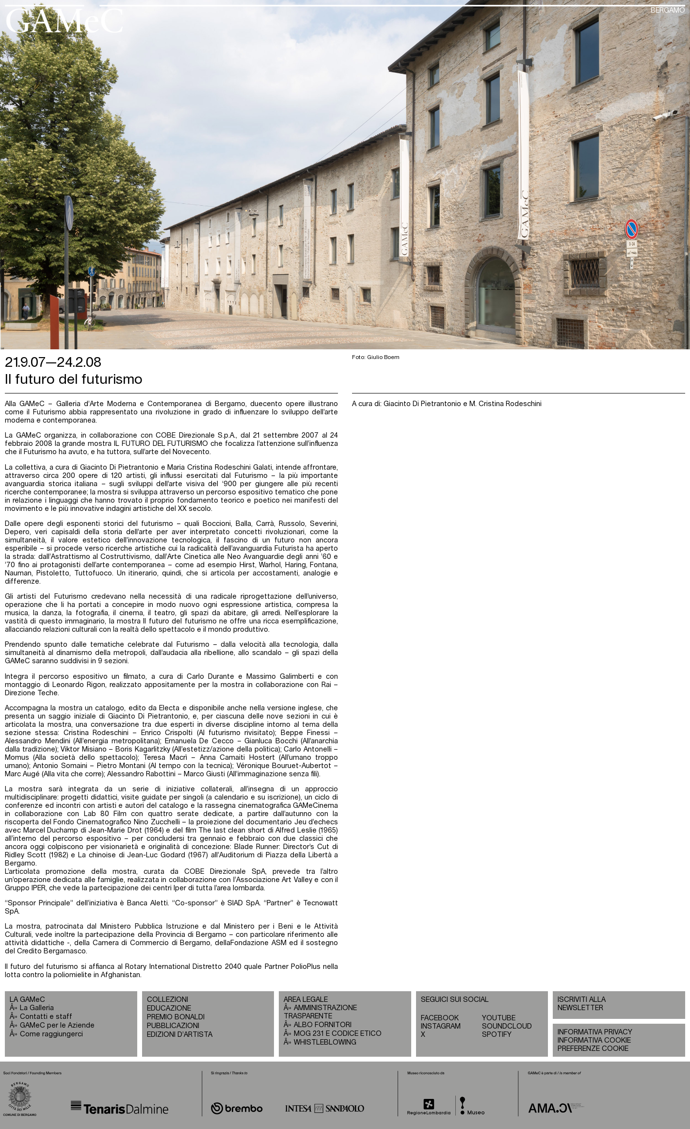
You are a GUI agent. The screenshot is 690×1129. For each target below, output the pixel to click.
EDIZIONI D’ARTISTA (179, 1034)
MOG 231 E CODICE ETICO (338, 1034)
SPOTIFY (497, 1034)
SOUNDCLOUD (507, 1026)
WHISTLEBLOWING (325, 1042)
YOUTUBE (498, 1018)
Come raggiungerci (51, 1034)
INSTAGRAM (441, 1026)
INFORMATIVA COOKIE (594, 1040)
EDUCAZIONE (169, 1008)
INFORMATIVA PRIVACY (595, 1032)
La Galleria (37, 1008)
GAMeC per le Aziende (57, 1025)
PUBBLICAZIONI (173, 1026)
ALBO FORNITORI (323, 1025)
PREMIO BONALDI (176, 1017)
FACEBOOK (440, 1018)
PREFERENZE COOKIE (593, 1049)
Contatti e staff (46, 1017)
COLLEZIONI (167, 1000)
